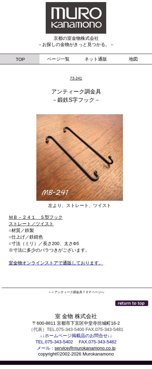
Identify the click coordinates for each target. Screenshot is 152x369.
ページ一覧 (58, 59)
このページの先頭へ (132, 303)
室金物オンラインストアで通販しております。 (56, 263)
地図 (133, 59)
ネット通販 (95, 59)
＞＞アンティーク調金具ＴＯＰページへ (76, 292)
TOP (20, 59)
